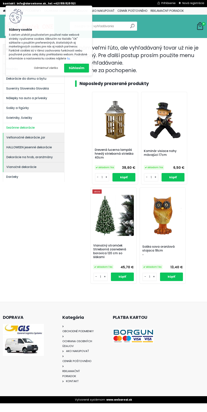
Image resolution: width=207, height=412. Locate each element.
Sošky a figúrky (17, 108)
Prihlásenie (168, 3)
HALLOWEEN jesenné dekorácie (29, 147)
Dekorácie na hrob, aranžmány (29, 157)
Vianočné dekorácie (21, 167)
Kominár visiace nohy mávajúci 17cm (138, 154)
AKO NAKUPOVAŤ (102, 11)
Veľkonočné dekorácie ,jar (25, 137)
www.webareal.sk (119, 408)
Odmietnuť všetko (46, 68)
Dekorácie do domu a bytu (26, 79)
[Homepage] (4, 11)
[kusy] (84, 185)
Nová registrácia (193, 3)
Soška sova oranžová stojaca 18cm (136, 255)
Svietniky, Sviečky (19, 118)
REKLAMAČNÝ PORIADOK (167, 11)
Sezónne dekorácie (20, 128)
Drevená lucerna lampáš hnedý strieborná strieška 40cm (92, 155)
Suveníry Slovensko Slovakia (27, 88)
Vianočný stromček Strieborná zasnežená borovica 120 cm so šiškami (182, 155)
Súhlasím (76, 68)
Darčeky (12, 177)
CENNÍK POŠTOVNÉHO (132, 11)
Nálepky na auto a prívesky (26, 98)
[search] (132, 27)
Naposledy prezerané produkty (114, 83)
